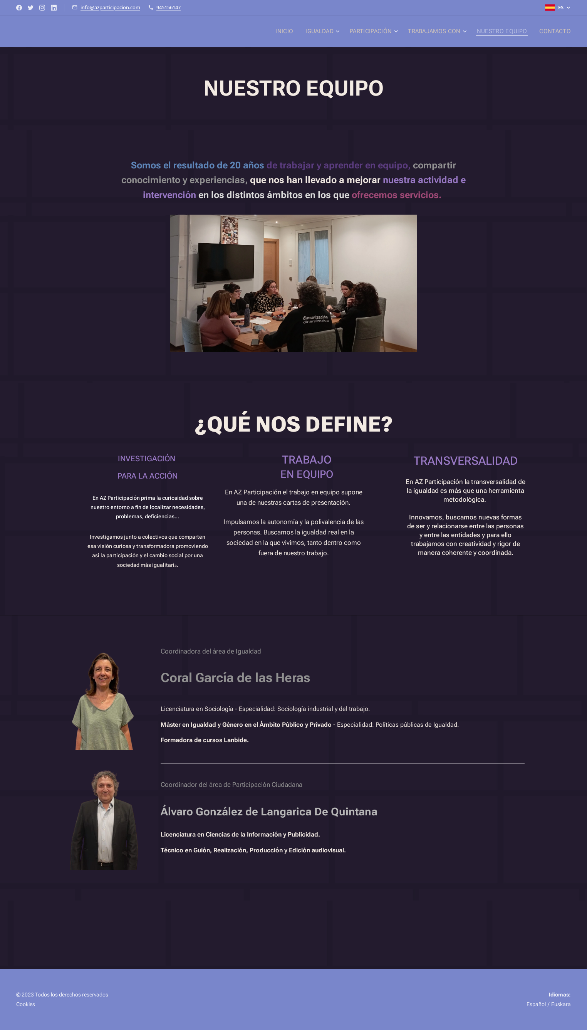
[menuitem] (292, 31)
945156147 (168, 7)
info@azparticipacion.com (110, 7)
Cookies (25, 1004)
